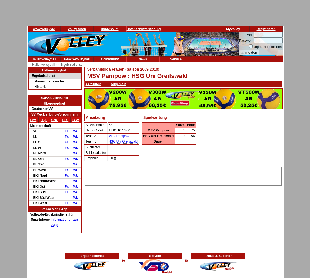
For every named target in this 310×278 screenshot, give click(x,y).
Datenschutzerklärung (144, 29)
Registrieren (265, 29)
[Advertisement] (183, 175)
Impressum (109, 29)
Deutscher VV (42, 109)
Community (110, 59)
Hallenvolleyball (44, 59)
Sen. (54, 120)
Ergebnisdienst (43, 76)
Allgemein (118, 84)
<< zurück (93, 84)
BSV (75, 120)
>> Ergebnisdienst (69, 65)
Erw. (33, 120)
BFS (65, 120)
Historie (41, 87)
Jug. (44, 120)
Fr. (67, 131)
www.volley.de (44, 29)
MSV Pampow (119, 136)
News (143, 59)
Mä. (75, 131)
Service (176, 59)
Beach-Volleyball (77, 59)
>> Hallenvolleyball (42, 65)
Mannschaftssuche (49, 81)
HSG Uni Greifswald (123, 141)
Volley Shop (77, 29)
